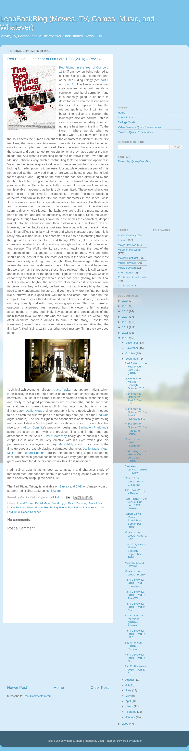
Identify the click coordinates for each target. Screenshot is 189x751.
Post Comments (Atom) (38, 695)
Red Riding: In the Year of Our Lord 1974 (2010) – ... (136, 503)
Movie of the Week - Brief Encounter (134, 481)
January (130, 717)
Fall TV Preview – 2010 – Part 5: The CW (135, 595)
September (132, 358)
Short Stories (126, 272)
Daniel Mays (91, 448)
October (130, 353)
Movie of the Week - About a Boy (136, 535)
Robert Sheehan (35, 452)
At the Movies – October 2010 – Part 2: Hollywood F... (136, 413)
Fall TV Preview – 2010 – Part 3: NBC (135, 634)
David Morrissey (56, 436)
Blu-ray (64, 486)
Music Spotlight (127, 267)
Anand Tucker (62, 389)
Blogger (137, 740)
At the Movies (126, 235)
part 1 (105, 80)
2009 (125, 723)
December (132, 342)
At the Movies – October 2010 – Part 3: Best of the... (136, 398)
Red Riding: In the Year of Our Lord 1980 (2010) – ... (136, 456)
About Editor (125, 117)
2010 (125, 338)
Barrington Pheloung (92, 427)
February (131, 711)
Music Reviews (127, 262)
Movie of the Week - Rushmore (132, 442)
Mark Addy (65, 444)
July (128, 685)
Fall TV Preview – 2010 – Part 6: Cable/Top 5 (135, 583)
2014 (125, 316)
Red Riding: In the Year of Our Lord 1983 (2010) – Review (54, 59)
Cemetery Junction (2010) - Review (136, 469)
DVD (79, 486)
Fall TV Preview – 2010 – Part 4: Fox (135, 607)
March (129, 706)
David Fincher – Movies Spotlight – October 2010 (134, 383)
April (128, 701)
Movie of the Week (129, 249)
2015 (125, 311)
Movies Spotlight (128, 257)
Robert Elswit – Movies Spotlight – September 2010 (134, 520)
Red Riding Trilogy (55, 507)
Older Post (100, 687)
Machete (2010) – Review (135, 564)
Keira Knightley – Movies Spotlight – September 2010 (135, 551)
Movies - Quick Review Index (135, 132)
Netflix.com (53, 490)
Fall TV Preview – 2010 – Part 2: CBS (135, 658)
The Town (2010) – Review (135, 492)
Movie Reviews (16, 507)
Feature (122, 240)
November (132, 347)
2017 (125, 300)
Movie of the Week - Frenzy (135, 573)
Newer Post (17, 687)
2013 (125, 322)
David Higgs (34, 410)
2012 (125, 327)
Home (59, 687)
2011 (125, 332)
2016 (125, 305)
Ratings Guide (126, 122)
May (128, 695)
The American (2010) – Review (133, 646)
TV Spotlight (125, 285)
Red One (102, 415)
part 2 (69, 84)
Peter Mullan (35, 507)
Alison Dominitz (33, 427)
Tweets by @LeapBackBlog (134, 161)
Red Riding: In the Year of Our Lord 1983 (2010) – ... (136, 368)
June (128, 690)
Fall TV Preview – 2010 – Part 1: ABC (135, 669)
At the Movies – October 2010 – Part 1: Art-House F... (136, 428)
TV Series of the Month (132, 277)
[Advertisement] (57, 654)
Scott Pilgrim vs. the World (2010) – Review (134, 620)
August (130, 679)
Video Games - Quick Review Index (139, 127)
